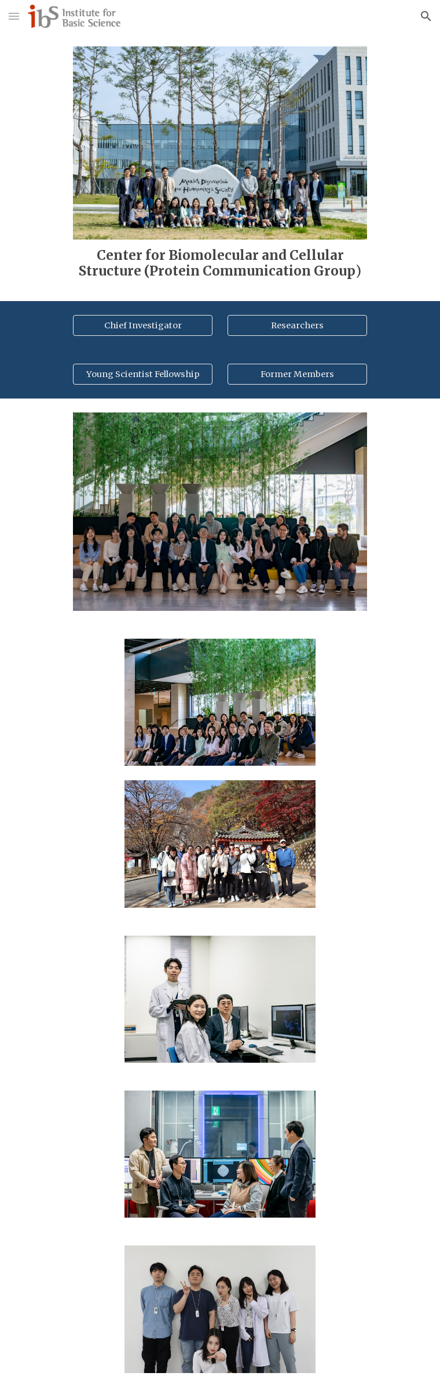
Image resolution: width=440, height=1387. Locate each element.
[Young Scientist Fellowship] (142, 374)
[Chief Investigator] (142, 325)
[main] (219, 263)
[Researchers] (297, 325)
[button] (14, 16)
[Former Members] (297, 374)
